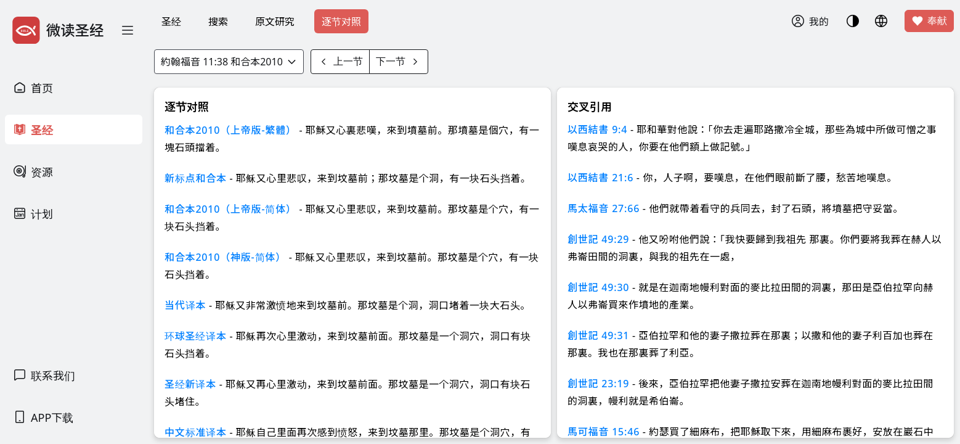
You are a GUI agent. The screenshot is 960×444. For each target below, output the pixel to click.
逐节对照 (341, 21)
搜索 (218, 21)
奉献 (929, 21)
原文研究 (275, 21)
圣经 (171, 21)
